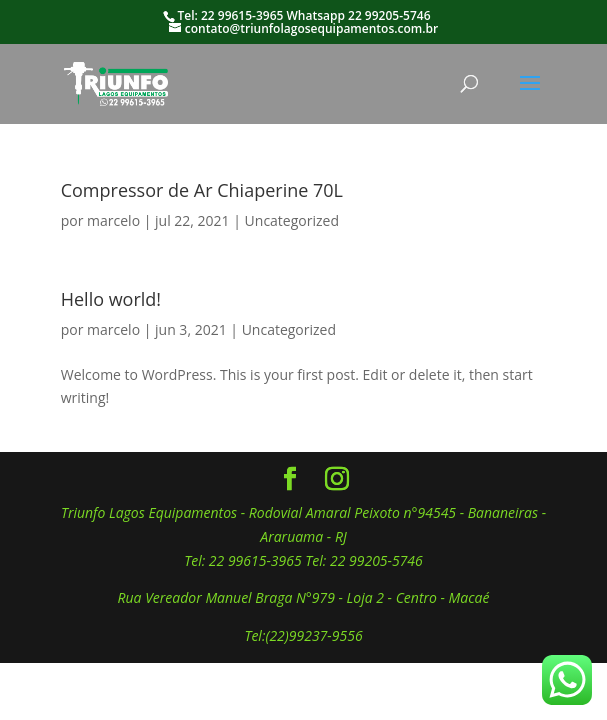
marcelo (113, 220)
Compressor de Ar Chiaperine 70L (202, 190)
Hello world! (111, 299)
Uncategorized (292, 220)
